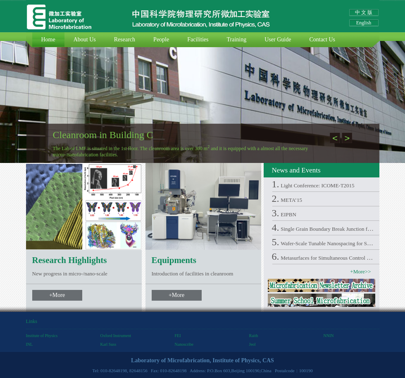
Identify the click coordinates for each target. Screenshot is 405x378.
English (364, 23)
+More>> (360, 271)
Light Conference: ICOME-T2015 (317, 185)
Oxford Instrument (115, 335)
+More (57, 295)
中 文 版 (363, 12)
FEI (178, 335)
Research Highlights (69, 260)
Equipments (174, 260)
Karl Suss (108, 344)
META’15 (291, 200)
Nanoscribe (184, 344)
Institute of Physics (42, 335)
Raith (253, 335)
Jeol (252, 344)
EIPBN (288, 214)
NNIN (329, 335)
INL (29, 344)
